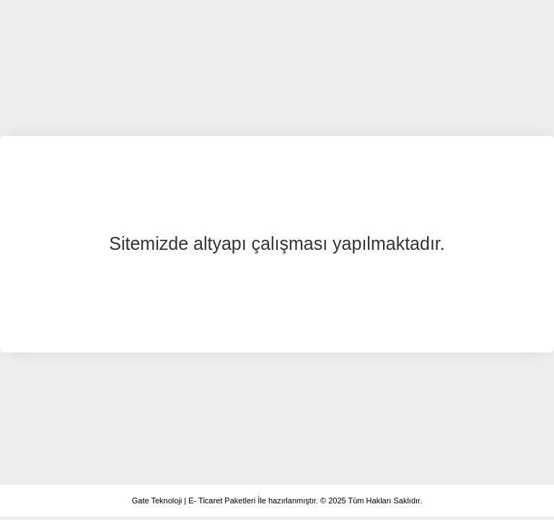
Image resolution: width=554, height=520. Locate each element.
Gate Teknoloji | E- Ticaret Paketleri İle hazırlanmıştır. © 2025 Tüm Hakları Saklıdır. (277, 500)
